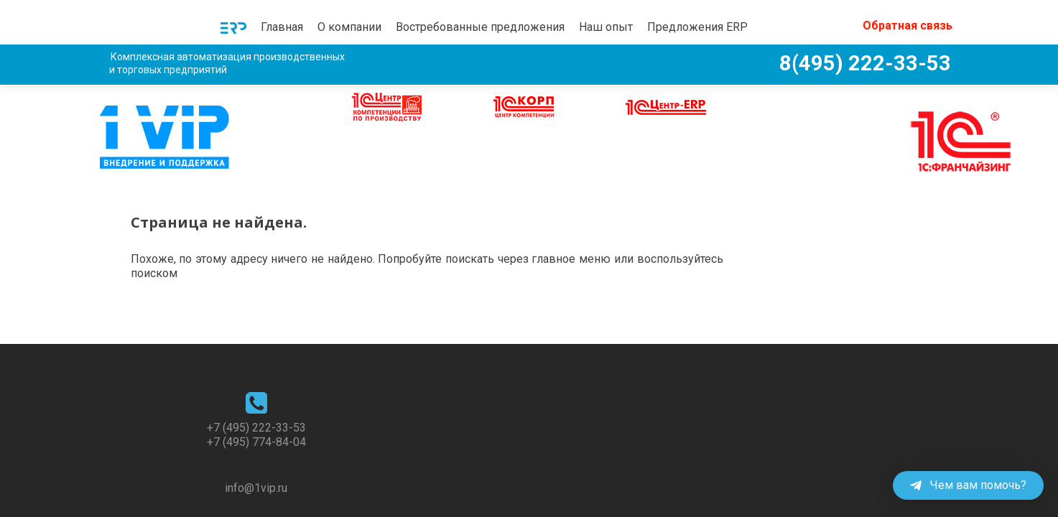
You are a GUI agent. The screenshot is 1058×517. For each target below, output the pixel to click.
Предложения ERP (697, 27)
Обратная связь (907, 25)
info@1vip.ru (256, 442)
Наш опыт (606, 27)
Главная (282, 27)
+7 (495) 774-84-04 (256, 396)
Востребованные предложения (480, 27)
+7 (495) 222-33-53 (256, 381)
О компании (349, 27)
